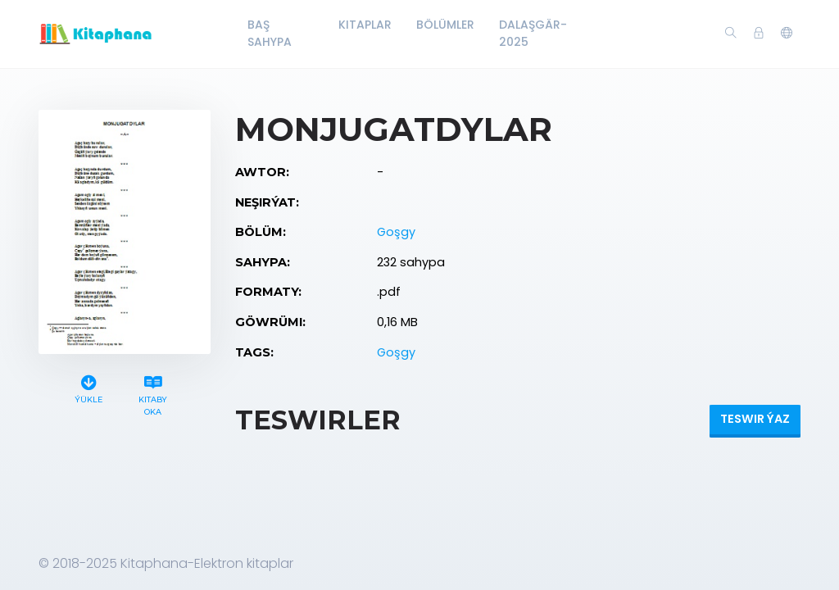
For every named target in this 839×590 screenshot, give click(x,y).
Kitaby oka (153, 393)
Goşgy (396, 232)
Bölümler (445, 24)
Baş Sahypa (269, 33)
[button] (786, 33)
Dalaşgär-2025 (533, 33)
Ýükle (88, 387)
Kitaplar (365, 24)
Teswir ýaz (755, 419)
